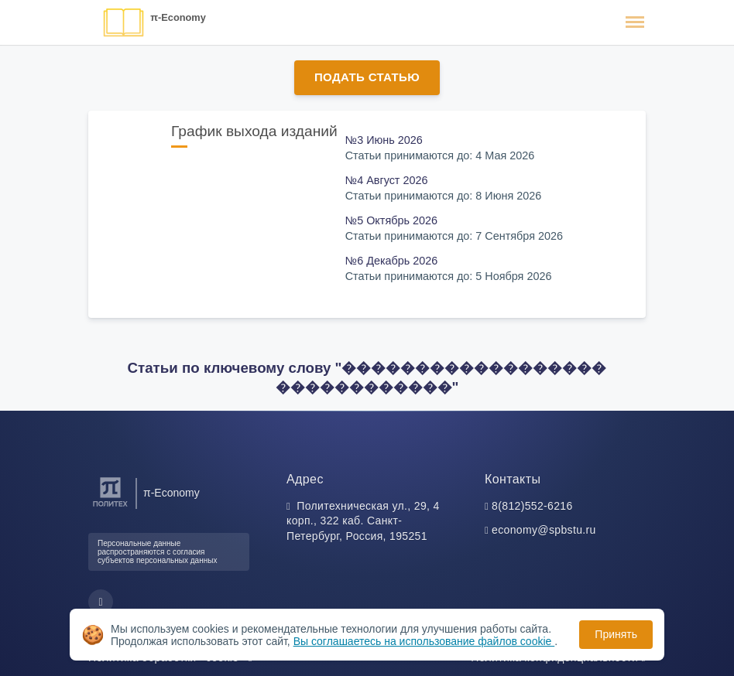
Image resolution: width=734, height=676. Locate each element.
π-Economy (178, 17)
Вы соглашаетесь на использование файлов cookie (424, 641)
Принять (616, 634)
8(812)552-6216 (532, 506)
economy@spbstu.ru (544, 530)
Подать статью (367, 77)
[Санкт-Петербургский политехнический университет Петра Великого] (110, 507)
